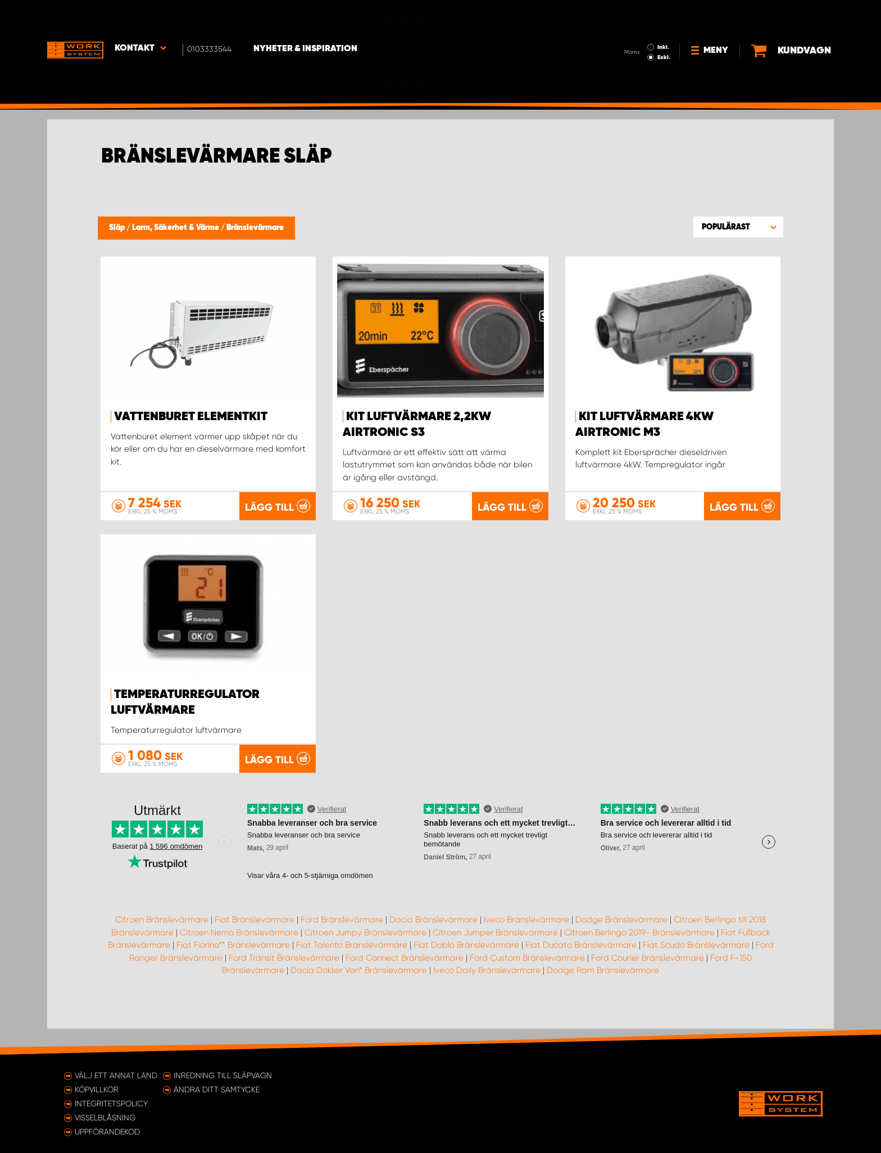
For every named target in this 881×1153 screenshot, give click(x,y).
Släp (117, 228)
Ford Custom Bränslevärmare (527, 983)
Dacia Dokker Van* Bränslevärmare (358, 995)
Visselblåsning (105, 1117)
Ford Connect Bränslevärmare (405, 983)
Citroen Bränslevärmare (161, 945)
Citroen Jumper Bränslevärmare (495, 958)
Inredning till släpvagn (223, 1075)
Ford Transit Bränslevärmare (284, 983)
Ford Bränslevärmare (342, 945)
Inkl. (626, 16)
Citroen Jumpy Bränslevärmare (365, 958)
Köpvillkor (97, 1089)
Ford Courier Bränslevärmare (647, 983)
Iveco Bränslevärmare (526, 945)
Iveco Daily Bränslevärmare (487, 995)
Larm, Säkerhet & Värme (176, 228)
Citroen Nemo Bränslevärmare (239, 958)
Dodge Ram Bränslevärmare (603, 995)
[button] (738, 227)
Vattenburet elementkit (190, 417)
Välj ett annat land (116, 1075)
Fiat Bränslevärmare (254, 945)
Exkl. (626, 26)
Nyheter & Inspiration (306, 17)
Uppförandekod (107, 1131)
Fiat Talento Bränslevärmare (351, 970)
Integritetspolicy (111, 1103)
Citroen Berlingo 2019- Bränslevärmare (639, 958)
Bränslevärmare (255, 228)
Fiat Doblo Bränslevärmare (466, 970)
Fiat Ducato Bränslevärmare (581, 970)
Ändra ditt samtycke (217, 1089)
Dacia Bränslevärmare (433, 945)
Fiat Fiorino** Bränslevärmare (233, 970)
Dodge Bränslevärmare (621, 945)
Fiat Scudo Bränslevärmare (696, 970)
